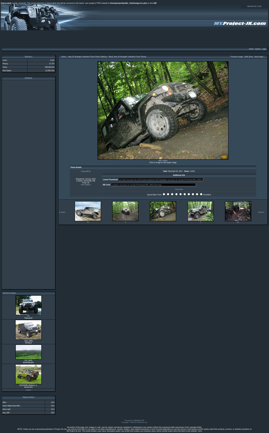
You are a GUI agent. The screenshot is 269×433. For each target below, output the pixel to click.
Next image (258, 57)
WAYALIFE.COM (254, 6)
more (28, 390)
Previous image (237, 57)
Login (264, 49)
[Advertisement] (134, 38)
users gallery (86, 185)
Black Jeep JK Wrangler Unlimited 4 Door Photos (127, 57)
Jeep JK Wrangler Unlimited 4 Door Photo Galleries (87, 57)
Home (251, 49)
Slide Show (248, 57)
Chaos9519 (85, 171)
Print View (179, 189)
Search (257, 49)
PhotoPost (137, 420)
